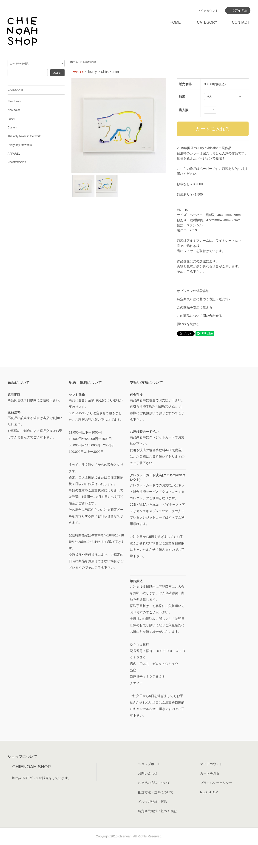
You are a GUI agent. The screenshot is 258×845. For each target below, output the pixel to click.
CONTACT (240, 22)
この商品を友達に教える (194, 307)
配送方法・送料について (155, 792)
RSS (203, 792)
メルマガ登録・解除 (152, 801)
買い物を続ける (188, 324)
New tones (89, 61)
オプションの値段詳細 (193, 291)
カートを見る (209, 773)
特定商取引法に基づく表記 (157, 811)
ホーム (74, 61)
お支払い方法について (154, 783)
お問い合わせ (147, 773)
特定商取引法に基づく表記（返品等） (204, 299)
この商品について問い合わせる (199, 316)
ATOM (213, 792)
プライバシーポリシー (216, 783)
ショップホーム (149, 764)
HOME (175, 22)
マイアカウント (207, 10)
